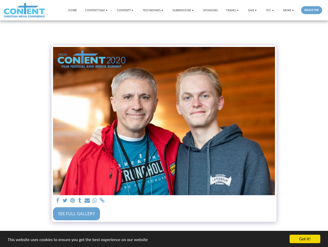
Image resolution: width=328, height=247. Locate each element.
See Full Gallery (76, 213)
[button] (96, 10)
